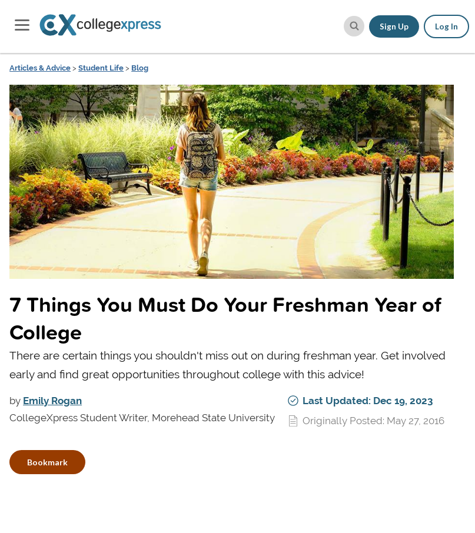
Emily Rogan (52, 401)
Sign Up (394, 26)
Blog (139, 68)
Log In (446, 26)
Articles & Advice (40, 68)
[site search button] (354, 26)
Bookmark (47, 462)
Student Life (101, 68)
